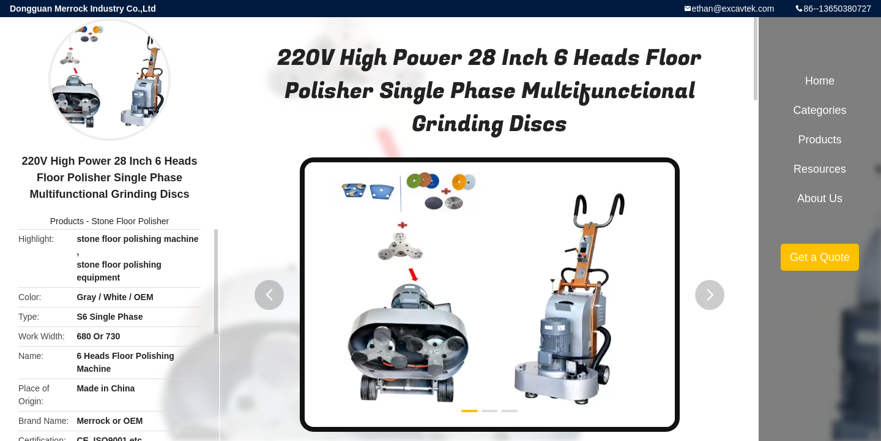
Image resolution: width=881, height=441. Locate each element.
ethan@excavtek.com (733, 8)
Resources (820, 169)
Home (820, 81)
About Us (819, 198)
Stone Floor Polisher (130, 221)
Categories (819, 110)
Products (67, 221)
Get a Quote (820, 257)
